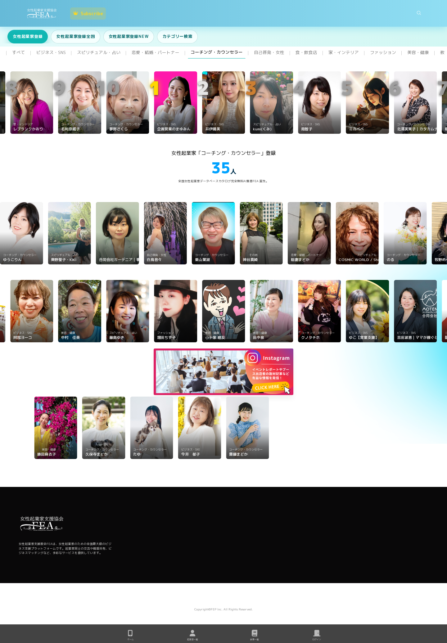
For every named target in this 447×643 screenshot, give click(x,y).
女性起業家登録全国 (75, 36)
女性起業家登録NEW (129, 36)
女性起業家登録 (28, 36)
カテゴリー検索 (177, 36)
